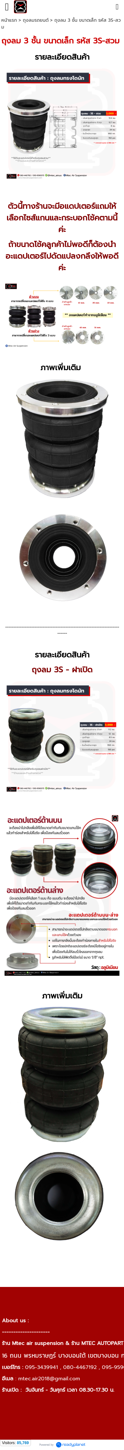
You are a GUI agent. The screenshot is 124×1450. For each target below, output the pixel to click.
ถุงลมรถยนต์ (35, 20)
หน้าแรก (9, 20)
